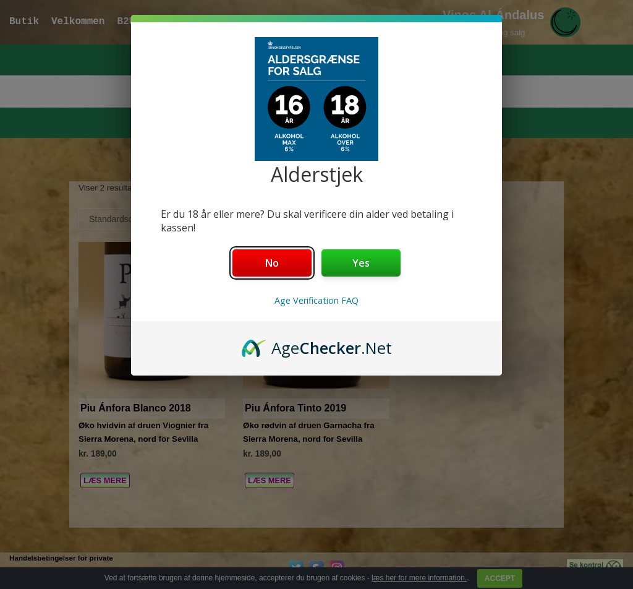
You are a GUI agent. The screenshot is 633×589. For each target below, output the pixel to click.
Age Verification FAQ (316, 300)
